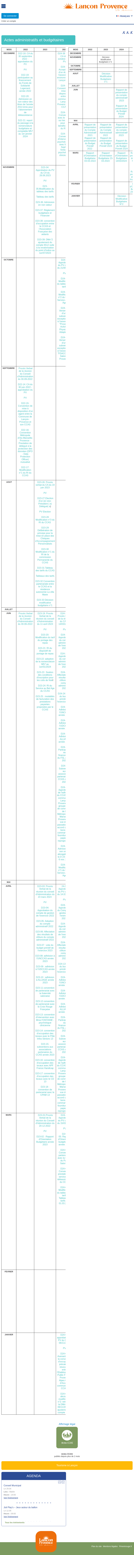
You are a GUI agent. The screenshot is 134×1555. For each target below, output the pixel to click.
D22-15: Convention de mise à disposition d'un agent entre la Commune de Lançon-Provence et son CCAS (25, 414)
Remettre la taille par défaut (131, 32)
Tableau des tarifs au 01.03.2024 (65, 1201)
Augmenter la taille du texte (123, 32)
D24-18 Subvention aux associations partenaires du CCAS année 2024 (64, 1044)
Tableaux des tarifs (45, 576)
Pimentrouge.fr (125, 1546)
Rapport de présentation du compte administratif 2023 (121, 95)
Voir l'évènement (11, 1498)
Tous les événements (15, 1522)
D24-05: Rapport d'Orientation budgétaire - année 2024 (64, 1139)
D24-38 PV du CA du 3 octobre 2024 (64, 56)
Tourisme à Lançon (67, 1465)
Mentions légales (110, 1546)
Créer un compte (8, 21)
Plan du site (96, 1546)
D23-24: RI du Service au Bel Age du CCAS (45, 688)
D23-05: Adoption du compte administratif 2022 (45, 924)
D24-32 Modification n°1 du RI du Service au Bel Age (64, 870)
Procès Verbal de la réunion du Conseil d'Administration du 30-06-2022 (25, 618)
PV (25, 69)
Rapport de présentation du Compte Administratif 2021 (90, 130)
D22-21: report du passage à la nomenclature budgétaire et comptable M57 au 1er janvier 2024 (25, 128)
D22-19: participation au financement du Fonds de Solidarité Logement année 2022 (25, 83)
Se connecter (10, 16)
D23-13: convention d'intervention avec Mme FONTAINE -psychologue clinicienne (45, 1020)
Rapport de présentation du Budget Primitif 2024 (121, 111)
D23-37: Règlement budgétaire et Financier (45, 213)
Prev (59, 1482)
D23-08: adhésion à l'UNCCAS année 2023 (45, 958)
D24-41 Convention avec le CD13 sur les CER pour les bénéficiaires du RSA (64, 120)
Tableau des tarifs (45, 197)
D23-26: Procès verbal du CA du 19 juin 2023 (45, 485)
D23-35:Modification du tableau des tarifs (45, 189)
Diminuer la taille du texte (127, 32)
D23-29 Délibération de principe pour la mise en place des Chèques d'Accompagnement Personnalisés (45, 536)
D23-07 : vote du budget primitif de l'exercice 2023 (45, 948)
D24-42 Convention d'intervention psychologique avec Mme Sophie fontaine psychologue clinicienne (64, 144)
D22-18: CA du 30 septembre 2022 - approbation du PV (25, 58)
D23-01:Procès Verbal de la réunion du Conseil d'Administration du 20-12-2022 (45, 1120)
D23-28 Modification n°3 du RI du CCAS (45, 520)
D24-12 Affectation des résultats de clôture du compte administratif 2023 (64, 950)
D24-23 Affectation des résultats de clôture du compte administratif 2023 (64, 680)
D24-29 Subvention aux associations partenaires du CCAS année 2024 (64, 774)
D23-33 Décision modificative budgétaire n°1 (45, 602)
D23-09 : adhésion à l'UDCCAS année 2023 (45, 969)
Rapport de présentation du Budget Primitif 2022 (90, 143)
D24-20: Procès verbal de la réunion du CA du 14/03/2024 (64, 618)
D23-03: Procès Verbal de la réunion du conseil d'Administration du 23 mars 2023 (45, 891)
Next (63, 1482)
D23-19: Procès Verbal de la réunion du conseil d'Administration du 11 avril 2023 (45, 618)
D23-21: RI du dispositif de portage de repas (45, 651)
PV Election (45, 511)
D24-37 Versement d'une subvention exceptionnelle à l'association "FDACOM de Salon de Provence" (64, 348)
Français (125, 16)
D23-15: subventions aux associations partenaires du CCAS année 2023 (45, 1049)
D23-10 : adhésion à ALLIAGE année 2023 (45, 980)
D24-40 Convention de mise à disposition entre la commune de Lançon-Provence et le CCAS (64, 96)
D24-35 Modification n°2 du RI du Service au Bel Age (64, 297)
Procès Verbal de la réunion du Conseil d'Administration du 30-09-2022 (25, 373)
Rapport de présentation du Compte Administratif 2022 (106, 130)
